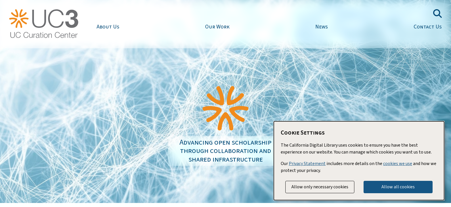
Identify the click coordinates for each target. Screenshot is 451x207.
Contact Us (428, 27)
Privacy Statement (307, 163)
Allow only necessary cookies (319, 187)
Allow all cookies (398, 187)
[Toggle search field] (437, 13)
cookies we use (397, 163)
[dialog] (359, 160)
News (321, 27)
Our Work (217, 27)
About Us (108, 27)
